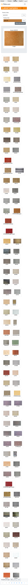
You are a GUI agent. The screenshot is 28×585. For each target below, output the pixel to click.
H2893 (6, 122)
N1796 (6, 547)
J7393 (6, 466)
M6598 (6, 112)
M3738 (7, 143)
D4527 (15, 193)
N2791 (6, 82)
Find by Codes (5, 12)
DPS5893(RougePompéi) (9, 234)
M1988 (16, 365)
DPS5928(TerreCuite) (8, 224)
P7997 (7, 406)
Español (21, 1)
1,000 (18, 579)
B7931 (17, 426)
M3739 (16, 537)
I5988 (6, 416)
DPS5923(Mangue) (17, 213)
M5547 (15, 527)
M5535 (7, 325)
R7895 (6, 254)
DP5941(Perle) (6, 92)
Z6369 (15, 558)
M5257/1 (17, 477)
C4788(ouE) (18, 446)
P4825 (18, 436)
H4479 (15, 284)
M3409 (6, 153)
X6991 (6, 527)
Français (10, 1)
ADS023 (16, 466)
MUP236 (17, 497)
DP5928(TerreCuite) (7, 163)
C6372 (15, 112)
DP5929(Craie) (16, 335)
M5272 (16, 183)
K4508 (16, 143)
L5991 (6, 264)
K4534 (6, 365)
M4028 (15, 416)
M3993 (6, 537)
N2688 (16, 203)
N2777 (15, 325)
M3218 (15, 72)
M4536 (16, 254)
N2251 (6, 456)
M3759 (6, 375)
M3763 (16, 385)
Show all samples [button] (20, 23)
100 (11, 579)
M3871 (6, 315)
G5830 (15, 315)
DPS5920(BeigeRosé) (18, 92)
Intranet (2, 1)
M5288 (16, 132)
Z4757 (15, 507)
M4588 (6, 284)
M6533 (6, 385)
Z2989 (15, 568)
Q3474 (15, 456)
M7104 (6, 213)
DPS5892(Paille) (7, 497)
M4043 (6, 102)
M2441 (15, 355)
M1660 (15, 547)
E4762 (7, 436)
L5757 (15, 375)
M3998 (17, 244)
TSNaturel (6, 345)
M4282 (16, 264)
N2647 (6, 244)
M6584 (6, 62)
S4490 (7, 446)
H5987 (6, 274)
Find (24, 15)
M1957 (16, 578)
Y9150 (19, 173)
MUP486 (7, 335)
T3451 (6, 304)
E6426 (6, 426)
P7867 (6, 517)
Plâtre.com (5, 4)
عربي (26, 1)
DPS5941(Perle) (17, 82)
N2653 (7, 294)
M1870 (6, 355)
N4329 (15, 153)
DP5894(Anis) (15, 345)
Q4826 (7, 477)
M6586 (16, 274)
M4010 (6, 568)
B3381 (15, 62)
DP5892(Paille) (17, 396)
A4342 (6, 72)
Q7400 (6, 193)
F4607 (6, 203)
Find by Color (6, 17)
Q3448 (6, 558)
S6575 (6, 578)
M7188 (6, 507)
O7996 (18, 406)
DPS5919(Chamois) (7, 173)
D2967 (6, 183)
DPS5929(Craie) (7, 396)
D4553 (14, 304)
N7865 (15, 517)
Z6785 (17, 294)
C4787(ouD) (16, 122)
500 (15, 579)
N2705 (6, 132)
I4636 (15, 102)
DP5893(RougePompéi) (8, 487)
